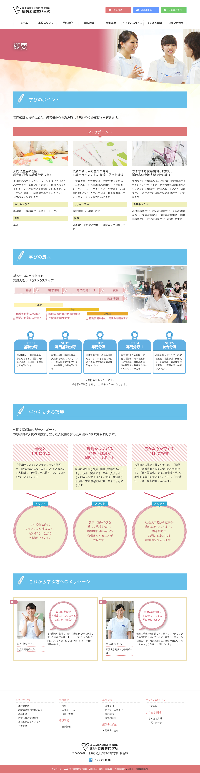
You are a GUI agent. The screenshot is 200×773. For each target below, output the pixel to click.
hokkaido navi (142, 769)
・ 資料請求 (108, 714)
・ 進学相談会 (109, 718)
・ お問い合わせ (154, 722)
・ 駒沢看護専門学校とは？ (29, 710)
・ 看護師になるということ (29, 722)
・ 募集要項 (108, 706)
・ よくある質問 (154, 718)
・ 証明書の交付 (110, 730)
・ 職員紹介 (21, 714)
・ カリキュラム (67, 710)
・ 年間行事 (152, 706)
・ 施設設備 (65, 726)
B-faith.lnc (130, 769)
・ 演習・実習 (66, 714)
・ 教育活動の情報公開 (27, 718)
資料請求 (117, 10)
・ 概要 (62, 706)
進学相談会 (146, 10)
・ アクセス (21, 726)
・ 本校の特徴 (23, 706)
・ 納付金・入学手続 (112, 710)
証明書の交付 (175, 10)
